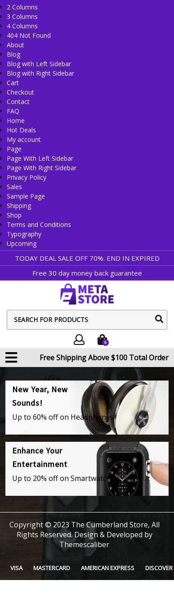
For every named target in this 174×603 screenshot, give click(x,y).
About (15, 45)
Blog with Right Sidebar (40, 73)
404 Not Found (29, 35)
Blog (13, 54)
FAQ (13, 111)
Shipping (19, 205)
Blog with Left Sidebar (39, 63)
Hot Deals (21, 130)
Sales (14, 186)
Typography (24, 234)
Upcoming (21, 243)
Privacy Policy (26, 177)
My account (24, 139)
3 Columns (22, 16)
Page (14, 149)
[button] (11, 357)
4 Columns (22, 26)
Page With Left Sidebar (40, 158)
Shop (14, 215)
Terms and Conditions (39, 224)
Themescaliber (84, 544)
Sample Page (26, 196)
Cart (13, 82)
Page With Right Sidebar (41, 167)
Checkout (20, 92)
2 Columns (22, 7)
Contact (18, 101)
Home (16, 120)
